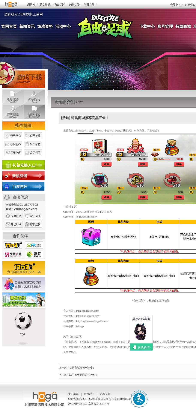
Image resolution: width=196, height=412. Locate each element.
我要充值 (13, 157)
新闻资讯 (27, 26)
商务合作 (105, 394)
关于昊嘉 (73, 394)
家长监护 (33, 229)
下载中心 (147, 26)
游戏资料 (45, 26)
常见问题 (33, 157)
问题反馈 (13, 221)
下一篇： (64, 374)
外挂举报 (13, 229)
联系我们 (89, 394)
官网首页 (9, 26)
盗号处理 (33, 140)
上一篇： (64, 367)
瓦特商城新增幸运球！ (82, 367)
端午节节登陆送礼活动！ (83, 374)
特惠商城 (183, 26)
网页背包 (33, 149)
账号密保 (13, 140)
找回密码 (13, 149)
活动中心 (63, 26)
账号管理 (165, 26)
